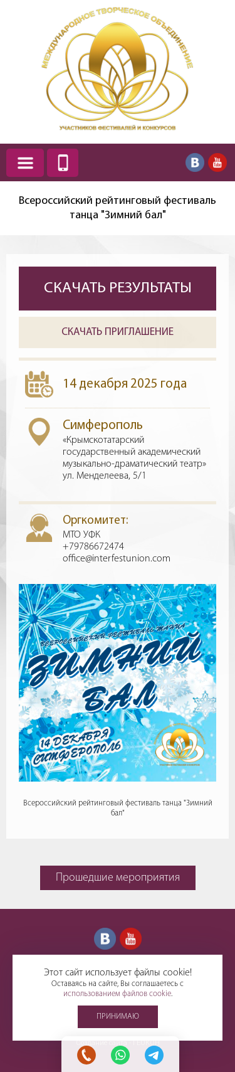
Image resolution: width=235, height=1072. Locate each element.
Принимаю (118, 1016)
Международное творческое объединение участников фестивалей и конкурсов (117, 68)
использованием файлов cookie (117, 994)
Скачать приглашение (117, 332)
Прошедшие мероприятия (118, 878)
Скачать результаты (118, 288)
